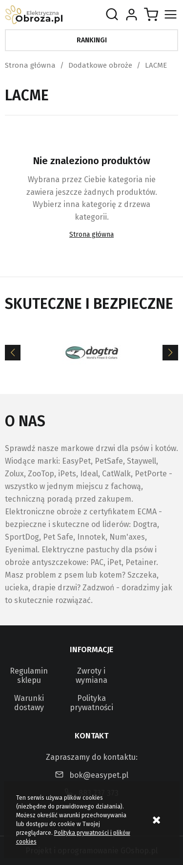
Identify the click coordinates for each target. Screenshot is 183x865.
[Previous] (12, 352)
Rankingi (92, 40)
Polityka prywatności (91, 703)
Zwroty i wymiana (91, 675)
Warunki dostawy (29, 703)
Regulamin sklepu (29, 675)
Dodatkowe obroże (100, 65)
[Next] (170, 352)
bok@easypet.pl (98, 775)
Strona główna (30, 65)
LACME (156, 65)
